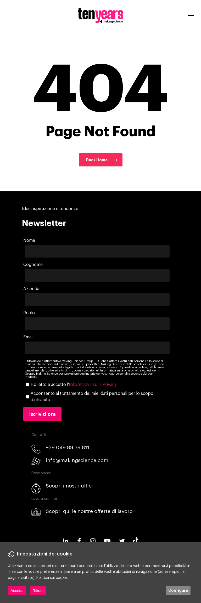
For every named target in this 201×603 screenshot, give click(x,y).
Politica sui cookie (51, 578)
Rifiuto (38, 590)
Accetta (17, 590)
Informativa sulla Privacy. (93, 384)
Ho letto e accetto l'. (75, 384)
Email (28, 337)
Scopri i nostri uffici (69, 485)
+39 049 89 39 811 (67, 447)
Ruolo (29, 313)
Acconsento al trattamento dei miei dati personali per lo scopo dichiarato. (92, 396)
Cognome (33, 265)
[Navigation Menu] (191, 15)
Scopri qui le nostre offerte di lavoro (89, 511)
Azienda (31, 289)
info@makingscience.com (77, 460)
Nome (29, 240)
